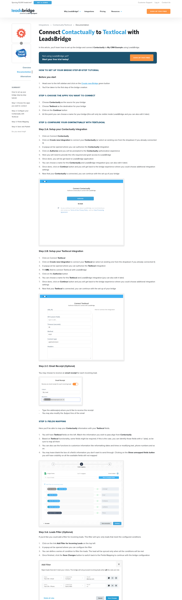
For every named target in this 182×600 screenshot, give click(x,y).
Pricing (102, 11)
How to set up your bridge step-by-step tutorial (19, 95)
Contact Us (166, 2)
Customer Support (145, 2)
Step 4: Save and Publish (21, 126)
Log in (157, 2)
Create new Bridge (90, 83)
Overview (27, 67)
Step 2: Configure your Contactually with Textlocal (20, 114)
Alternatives (25, 76)
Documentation (24, 71)
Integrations (89, 11)
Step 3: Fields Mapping (20, 121)
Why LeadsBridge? (71, 11)
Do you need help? (19, 131)
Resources (115, 11)
